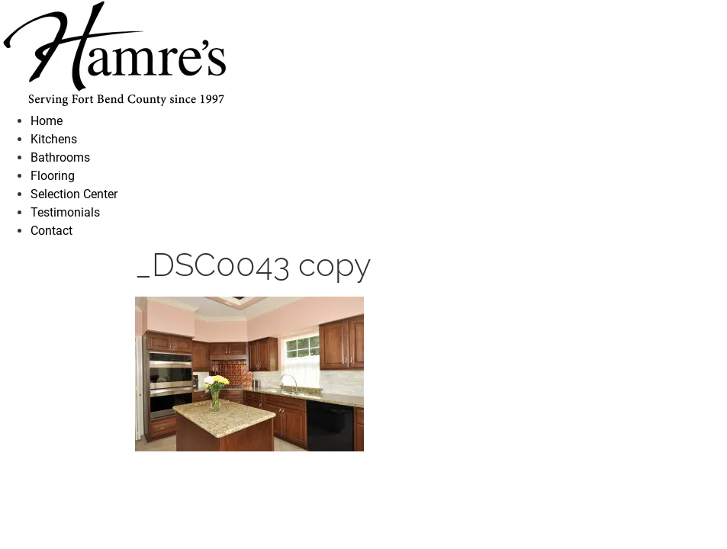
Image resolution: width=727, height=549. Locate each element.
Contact (51, 230)
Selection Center (74, 194)
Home (47, 121)
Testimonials (65, 212)
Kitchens (54, 139)
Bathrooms (60, 157)
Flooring (53, 176)
